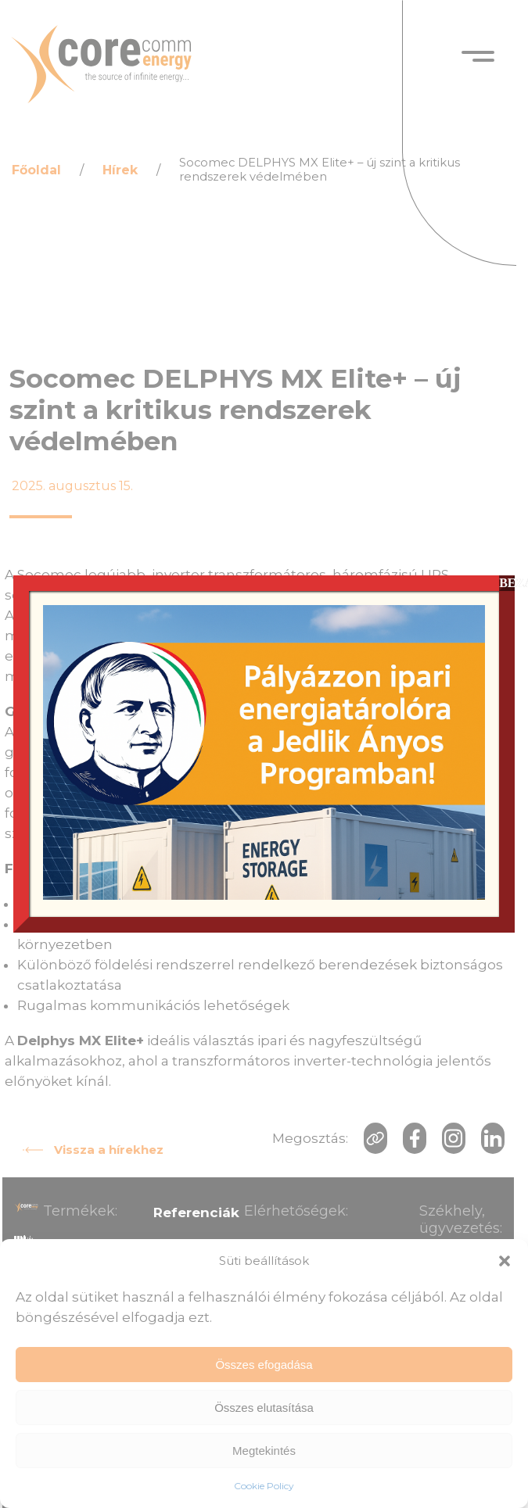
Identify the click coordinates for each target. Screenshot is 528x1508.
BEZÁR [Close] (507, 582)
